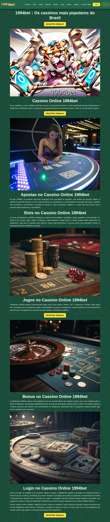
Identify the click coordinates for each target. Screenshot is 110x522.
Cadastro (105, 4)
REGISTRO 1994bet (55, 24)
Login (95, 4)
